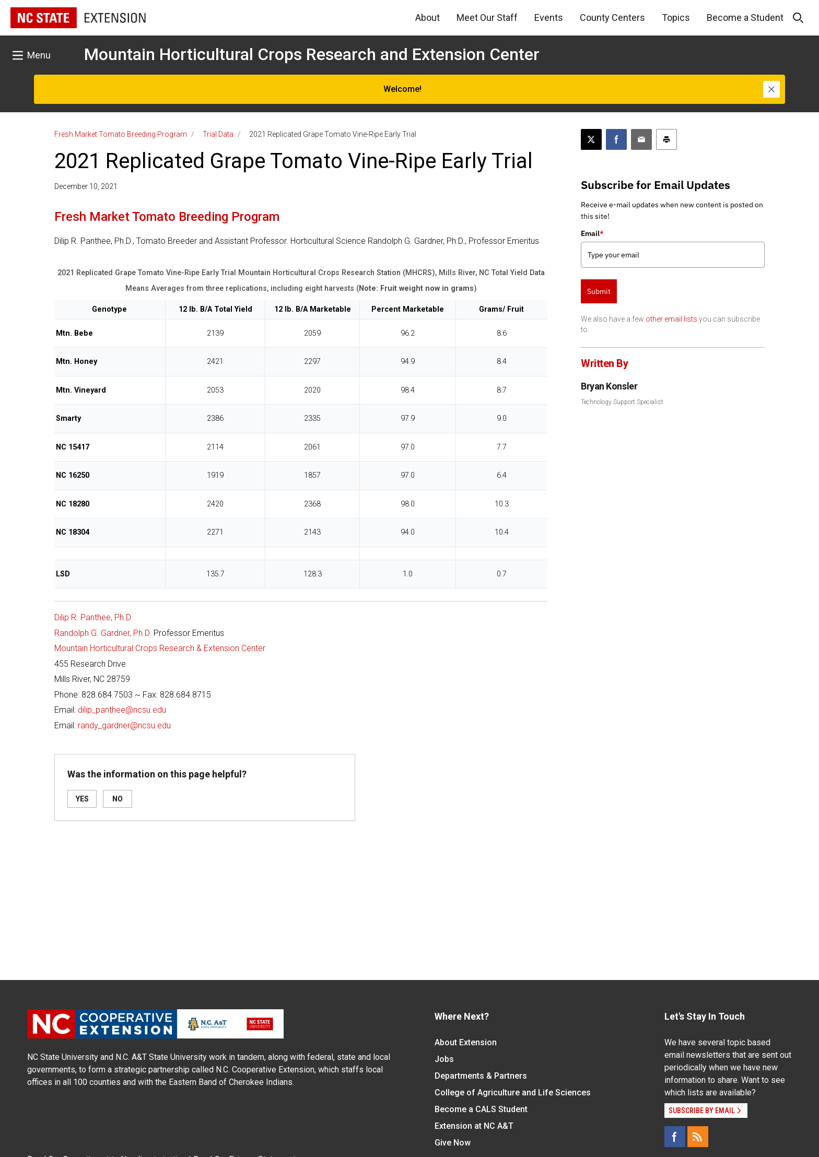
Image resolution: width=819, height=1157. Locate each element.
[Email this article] (641, 139)
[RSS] (697, 1136)
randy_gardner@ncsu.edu (124, 725)
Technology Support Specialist (622, 402)
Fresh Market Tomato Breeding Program (120, 134)
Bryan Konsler (609, 386)
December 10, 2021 (86, 186)
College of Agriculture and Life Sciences (513, 1092)
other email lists (671, 319)
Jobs (444, 1059)
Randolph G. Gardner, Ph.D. (102, 633)
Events (548, 17)
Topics (676, 17)
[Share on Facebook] (616, 139)
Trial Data (218, 134)
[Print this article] (666, 139)
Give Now (453, 1143)
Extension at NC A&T (474, 1126)
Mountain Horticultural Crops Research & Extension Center (159, 648)
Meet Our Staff (487, 17)
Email (592, 233)
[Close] (771, 89)
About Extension (466, 1042)
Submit (599, 291)
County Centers (612, 17)
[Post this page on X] (591, 139)
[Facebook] (674, 1136)
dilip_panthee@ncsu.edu (122, 710)
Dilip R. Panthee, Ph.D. (93, 617)
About (427, 17)
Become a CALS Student (481, 1109)
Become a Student (745, 17)
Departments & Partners (481, 1076)
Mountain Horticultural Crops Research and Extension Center (312, 54)
